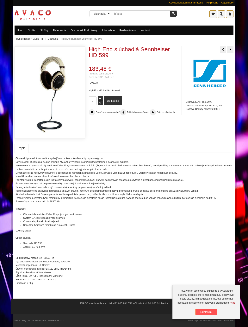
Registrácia (212, 2)
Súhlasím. (206, 312)
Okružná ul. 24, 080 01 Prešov (151, 303)
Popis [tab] (21, 148)
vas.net (53, 320)
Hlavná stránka (22, 39)
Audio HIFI (38, 39)
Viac (232, 302)
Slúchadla (52, 39)
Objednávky (227, 2)
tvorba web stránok (37, 320)
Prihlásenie (197, 2)
